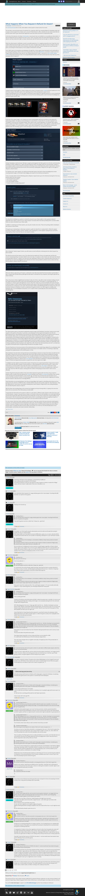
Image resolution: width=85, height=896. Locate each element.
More (19, 1)
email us (28, 472)
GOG (64, 154)
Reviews (29, 1)
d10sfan (9, 668)
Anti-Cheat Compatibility (68, 196)
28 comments (58, 25)
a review (45, 90)
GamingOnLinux (13, 1)
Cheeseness (9, 25)
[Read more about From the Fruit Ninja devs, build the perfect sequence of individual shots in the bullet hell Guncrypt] (71, 76)
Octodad (29, 374)
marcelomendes (11, 657)
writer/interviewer (55, 418)
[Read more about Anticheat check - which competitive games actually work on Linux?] (71, 116)
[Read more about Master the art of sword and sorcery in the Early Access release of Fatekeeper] (71, 95)
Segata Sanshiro (10, 589)
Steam (12, 409)
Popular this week (67, 28)
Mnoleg (9, 758)
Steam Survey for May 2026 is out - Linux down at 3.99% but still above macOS (71, 46)
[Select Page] (15, 870)
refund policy (26, 36)
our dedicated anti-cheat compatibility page (46, 4)
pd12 (8, 776)
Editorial (9, 409)
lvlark (8, 645)
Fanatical (65, 152)
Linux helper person (33, 418)
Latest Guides (69, 106)
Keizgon (9, 529)
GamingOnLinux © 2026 (68, 889)
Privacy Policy (59, 892)
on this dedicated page (30, 882)
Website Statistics (67, 209)
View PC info (9, 679)
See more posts (66, 190)
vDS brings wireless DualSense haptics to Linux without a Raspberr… (70, 168)
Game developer (18, 418)
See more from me (18, 428)
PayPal (27, 875)
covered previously (11, 27)
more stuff (18, 426)
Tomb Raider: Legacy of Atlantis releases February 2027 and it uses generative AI (70, 51)
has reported (45, 374)
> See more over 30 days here (69, 55)
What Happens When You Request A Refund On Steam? (29, 24)
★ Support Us (71, 24)
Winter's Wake (26, 422)
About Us (65, 206)
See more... (22, 526)
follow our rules (17, 470)
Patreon (14, 875)
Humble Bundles (66, 157)
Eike (8, 477)
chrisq (8, 619)
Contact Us (65, 204)
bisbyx (8, 574)
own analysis (44, 365)
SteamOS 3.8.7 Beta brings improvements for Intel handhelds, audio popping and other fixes (71, 40)
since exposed (29, 358)
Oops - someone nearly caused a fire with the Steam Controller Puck (24, 434)
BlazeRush (41, 51)
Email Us (65, 62)
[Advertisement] (42, 14)
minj (8, 502)
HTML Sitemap (70, 894)
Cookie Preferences (67, 198)
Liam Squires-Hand (67, 83)
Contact (24, 1)
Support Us (65, 201)
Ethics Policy (65, 892)
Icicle (58, 422)
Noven (8, 491)
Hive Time (45, 423)
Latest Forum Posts (67, 160)
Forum (34, 1)
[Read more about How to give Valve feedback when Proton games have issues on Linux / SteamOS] (71, 135)
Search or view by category (69, 57)
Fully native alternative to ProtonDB (71, 162)
